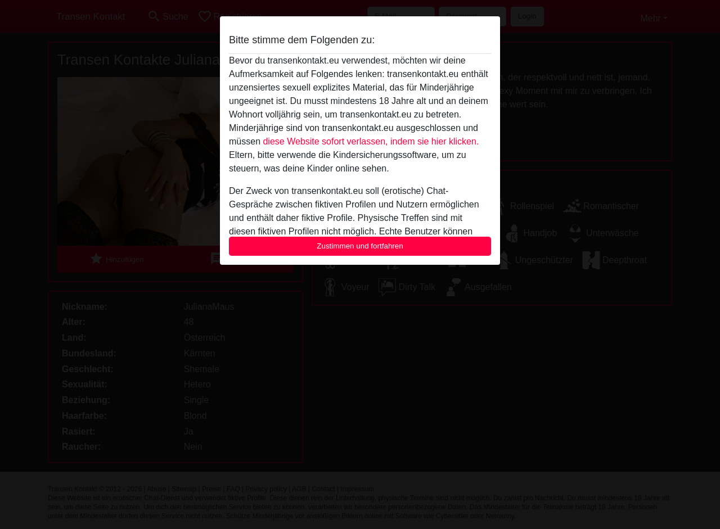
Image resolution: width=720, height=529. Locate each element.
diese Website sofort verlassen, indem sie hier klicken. (371, 141)
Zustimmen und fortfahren (360, 246)
